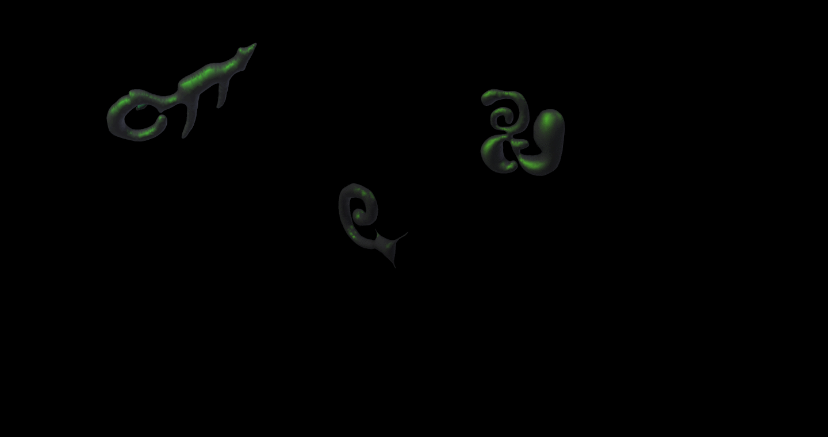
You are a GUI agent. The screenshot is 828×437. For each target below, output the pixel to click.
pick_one (329, 142)
